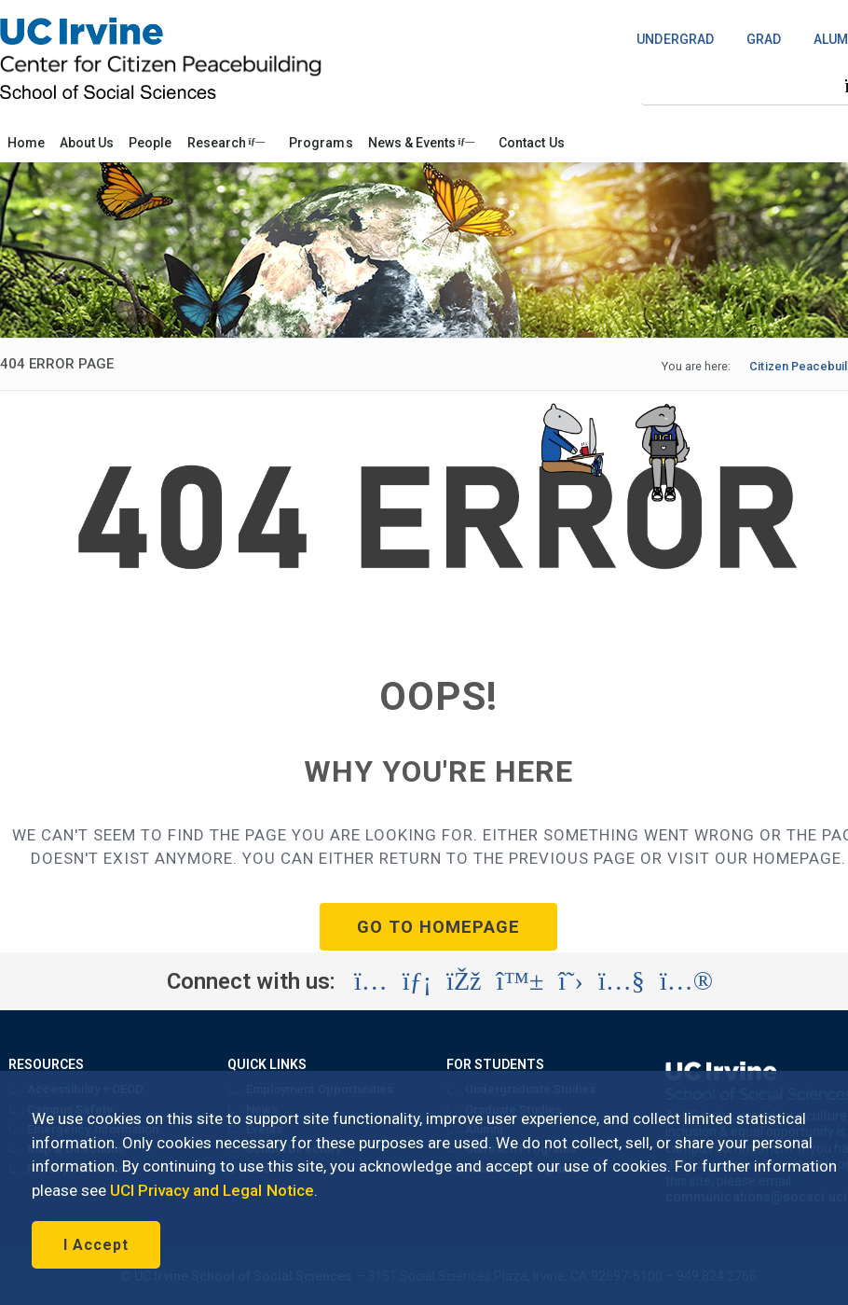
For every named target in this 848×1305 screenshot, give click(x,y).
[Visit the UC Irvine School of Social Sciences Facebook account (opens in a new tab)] (463, 981)
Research (226, 142)
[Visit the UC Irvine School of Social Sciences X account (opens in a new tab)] (570, 981)
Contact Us (531, 142)
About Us (87, 142)
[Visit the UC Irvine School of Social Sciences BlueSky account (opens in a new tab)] (520, 981)
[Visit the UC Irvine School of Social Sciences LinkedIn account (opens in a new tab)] (417, 981)
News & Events (421, 142)
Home (26, 142)
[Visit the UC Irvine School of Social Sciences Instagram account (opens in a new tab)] (371, 981)
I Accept (96, 1245)
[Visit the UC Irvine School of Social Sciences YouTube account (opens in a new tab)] (621, 981)
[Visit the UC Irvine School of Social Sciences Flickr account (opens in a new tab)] (686, 981)
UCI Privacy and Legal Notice (212, 1190)
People (150, 142)
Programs (320, 142)
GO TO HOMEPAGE (438, 927)
